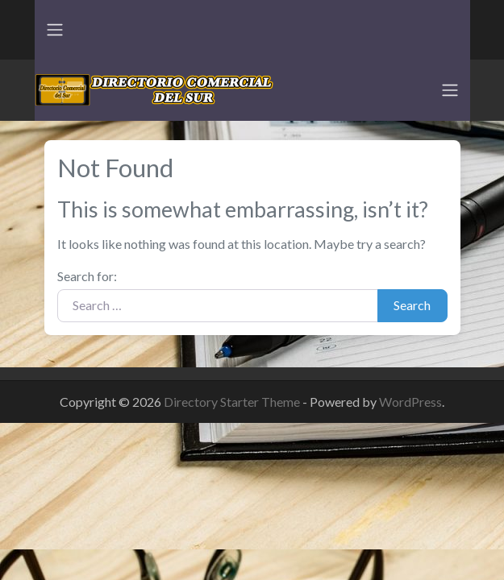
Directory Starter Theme (233, 401)
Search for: (87, 276)
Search (412, 305)
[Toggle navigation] (55, 30)
